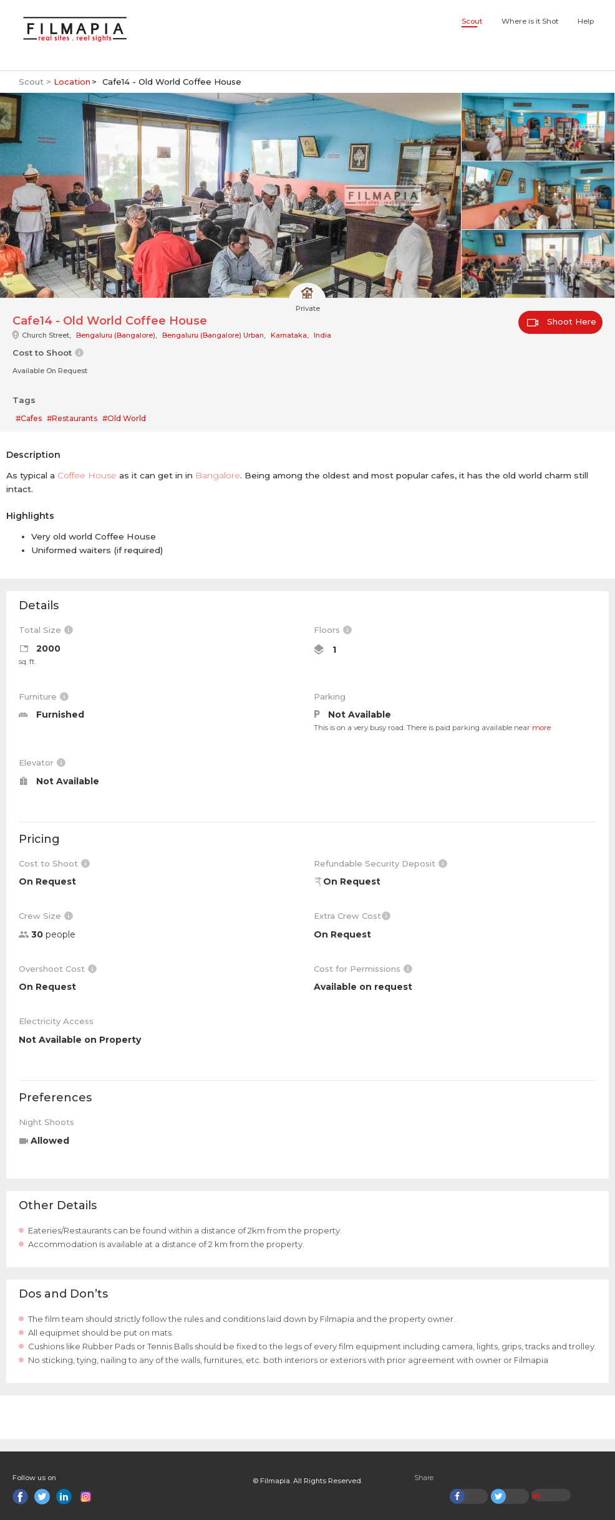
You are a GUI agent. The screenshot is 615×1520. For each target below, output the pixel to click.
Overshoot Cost (58, 969)
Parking (330, 696)
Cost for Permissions (363, 969)
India (322, 335)
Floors (333, 630)
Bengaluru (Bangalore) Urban (213, 335)
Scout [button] (472, 21)
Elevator (42, 762)
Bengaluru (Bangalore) (115, 335)
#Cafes (29, 418)
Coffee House (87, 475)
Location (72, 82)
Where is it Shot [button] (529, 21)
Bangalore (217, 475)
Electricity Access (56, 1021)
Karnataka (289, 335)
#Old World (124, 418)
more (541, 727)
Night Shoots (46, 1122)
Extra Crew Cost (352, 916)
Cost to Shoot (54, 863)
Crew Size (46, 916)
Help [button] (586, 21)
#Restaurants (72, 418)
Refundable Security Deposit (380, 863)
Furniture (44, 696)
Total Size (46, 630)
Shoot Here (561, 321)
